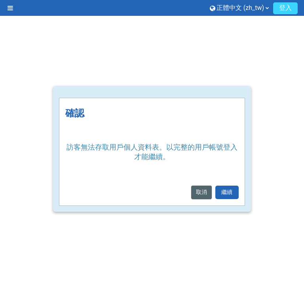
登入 (285, 7)
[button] (239, 7)
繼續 (226, 192)
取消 (201, 192)
